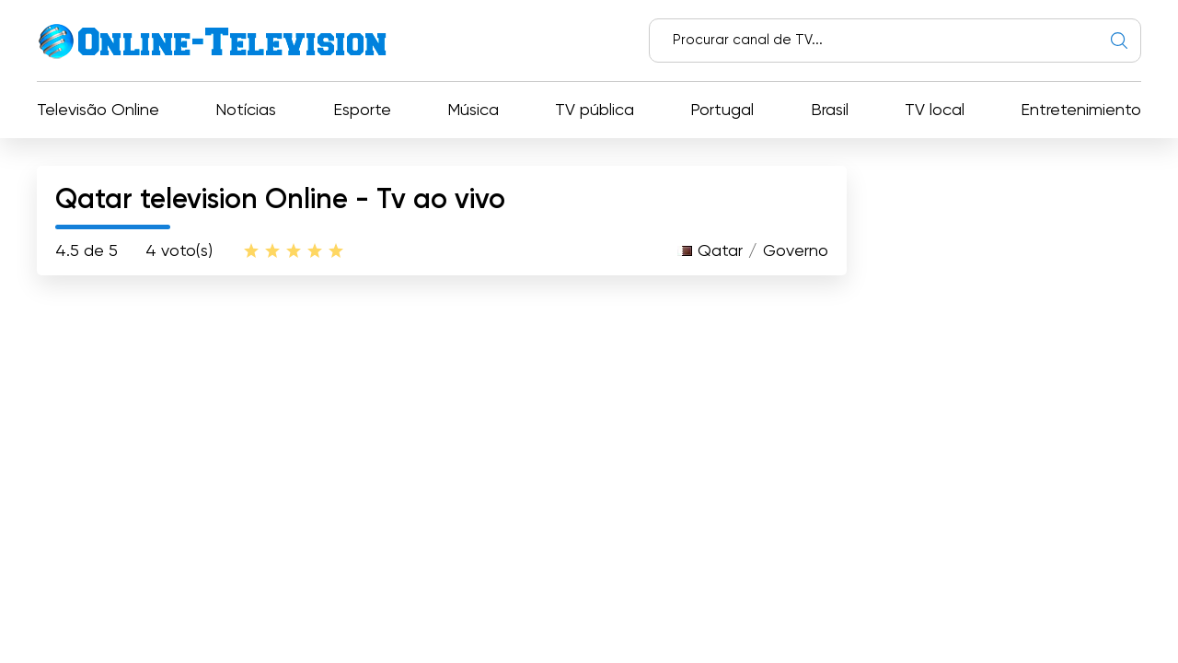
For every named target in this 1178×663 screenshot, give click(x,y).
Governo (795, 251)
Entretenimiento (1081, 110)
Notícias (245, 110)
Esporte (362, 110)
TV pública (594, 110)
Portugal (722, 110)
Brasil (830, 110)
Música (473, 110)
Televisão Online (98, 110)
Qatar (720, 251)
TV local (934, 110)
